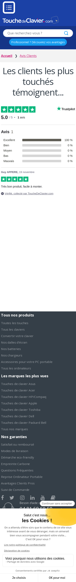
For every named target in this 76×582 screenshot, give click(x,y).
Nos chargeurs (11, 355)
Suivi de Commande (15, 490)
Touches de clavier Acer (18, 390)
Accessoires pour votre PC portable (26, 362)
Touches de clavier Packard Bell (23, 423)
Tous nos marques (14, 429)
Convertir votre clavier (17, 336)
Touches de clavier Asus (18, 384)
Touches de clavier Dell (17, 416)
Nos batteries (11, 349)
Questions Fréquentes (17, 470)
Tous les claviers (13, 329)
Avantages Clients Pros (17, 483)
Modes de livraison (14, 451)
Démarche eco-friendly (17, 457)
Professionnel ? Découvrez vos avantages (38, 42)
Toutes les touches (14, 323)
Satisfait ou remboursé (17, 444)
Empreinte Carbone (15, 464)
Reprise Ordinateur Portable (22, 477)
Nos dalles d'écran (14, 342)
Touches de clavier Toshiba (20, 410)
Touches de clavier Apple (19, 403)
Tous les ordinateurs (16, 368)
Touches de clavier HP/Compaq (23, 397)
